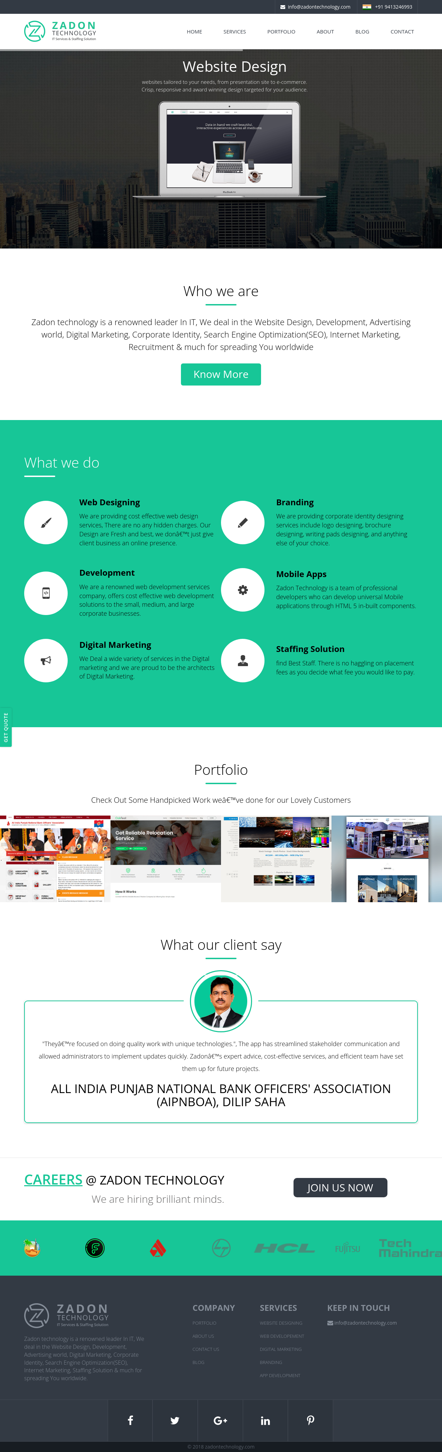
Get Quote (5, 727)
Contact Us (206, 1349)
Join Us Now (340, 1187)
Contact (402, 31)
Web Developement (282, 1336)
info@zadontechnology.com (319, 6)
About (325, 31)
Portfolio (281, 31)
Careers (53, 1179)
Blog (362, 31)
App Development (280, 1375)
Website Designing (281, 1323)
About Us (203, 1336)
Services (234, 31)
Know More (221, 374)
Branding (271, 1362)
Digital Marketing (281, 1349)
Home (194, 31)
